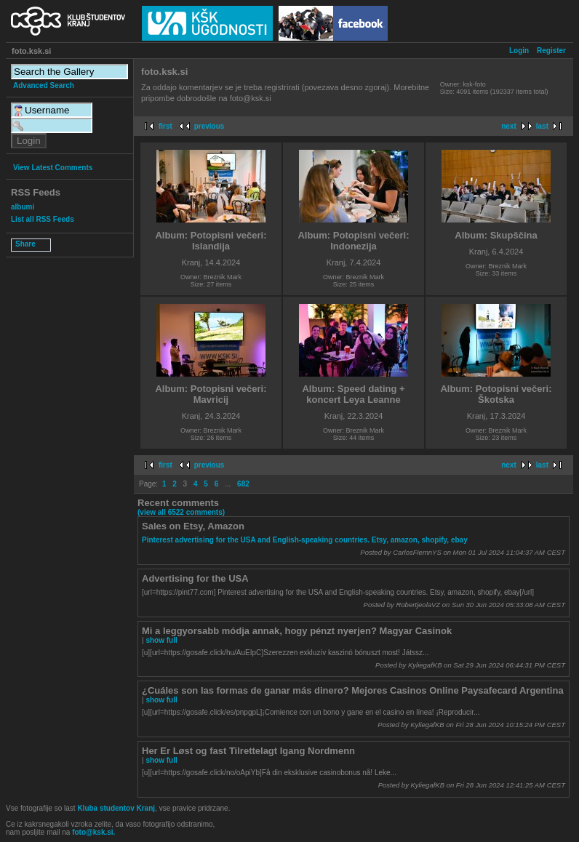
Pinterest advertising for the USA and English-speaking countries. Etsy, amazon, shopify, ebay (305, 540)
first (165, 126)
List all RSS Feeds (42, 219)
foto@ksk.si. (93, 832)
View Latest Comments (52, 168)
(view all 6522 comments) (181, 512)
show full (161, 640)
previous (209, 126)
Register (551, 51)
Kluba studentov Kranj (116, 808)
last (542, 126)
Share (25, 244)
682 (243, 484)
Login (519, 51)
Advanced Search (43, 85)
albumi (22, 207)
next (508, 126)
